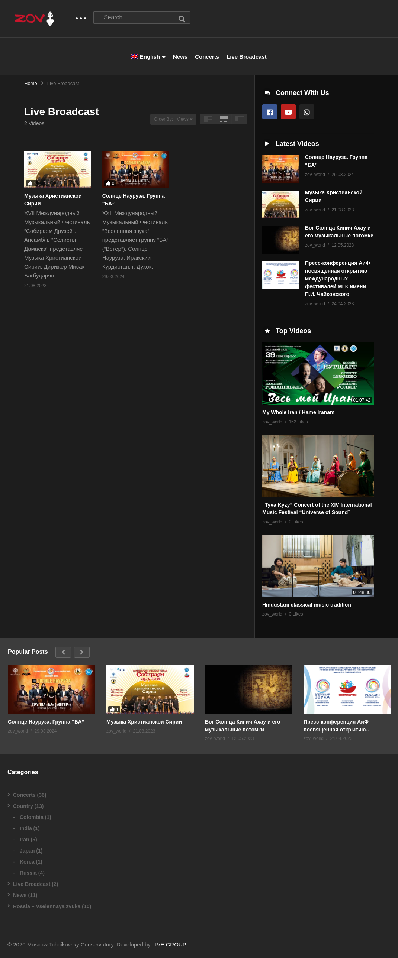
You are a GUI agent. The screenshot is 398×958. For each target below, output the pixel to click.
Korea (27, 862)
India (26, 829)
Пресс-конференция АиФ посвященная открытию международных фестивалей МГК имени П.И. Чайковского (337, 279)
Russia (28, 873)
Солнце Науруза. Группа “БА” (46, 722)
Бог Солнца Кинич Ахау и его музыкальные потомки (242, 726)
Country (23, 806)
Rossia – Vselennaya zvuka (46, 907)
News (180, 57)
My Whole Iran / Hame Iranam (298, 413)
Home (30, 84)
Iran (24, 840)
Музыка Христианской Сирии (144, 722)
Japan (27, 851)
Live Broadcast (247, 57)
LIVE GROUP (169, 945)
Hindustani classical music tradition (306, 605)
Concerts (207, 57)
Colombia (32, 818)
